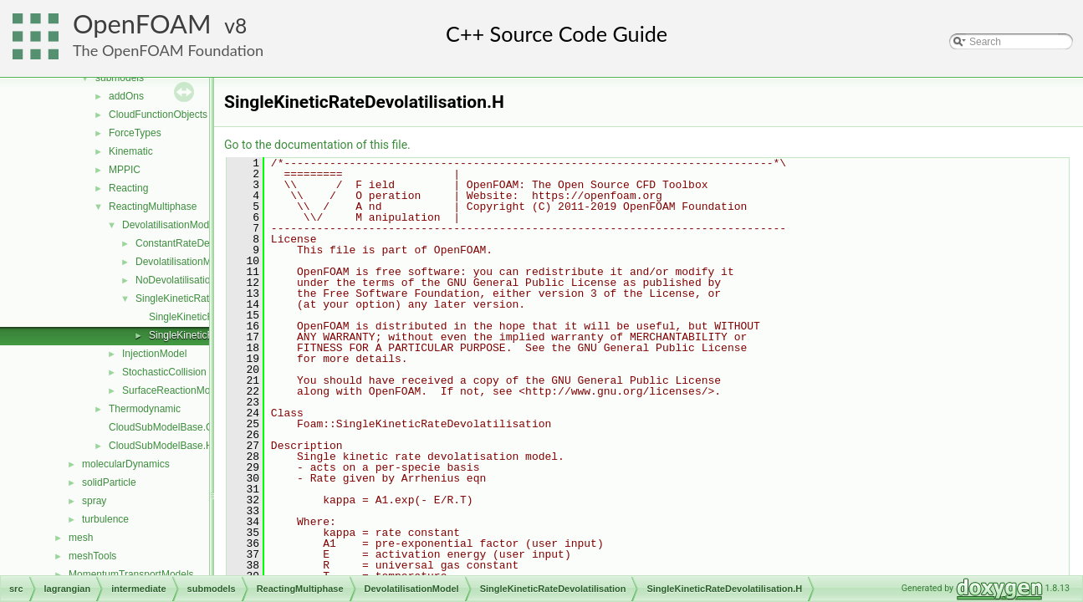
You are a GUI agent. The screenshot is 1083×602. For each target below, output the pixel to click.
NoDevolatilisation (175, 280)
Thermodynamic (145, 409)
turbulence (105, 519)
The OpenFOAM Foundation (168, 50)
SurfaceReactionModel (172, 390)
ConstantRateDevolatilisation (199, 243)
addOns (126, 96)
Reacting (128, 188)
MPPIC (124, 170)
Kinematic (131, 151)
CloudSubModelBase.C (161, 427)
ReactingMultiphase (153, 206)
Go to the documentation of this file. (317, 144)
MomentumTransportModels (131, 574)
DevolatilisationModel (169, 225)
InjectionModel (154, 354)
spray (94, 501)
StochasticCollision (164, 372)
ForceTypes (135, 133)
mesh (81, 537)
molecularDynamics (126, 464)
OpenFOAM (142, 23)
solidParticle (109, 482)
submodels (119, 78)
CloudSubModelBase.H (161, 446)
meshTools (92, 556)
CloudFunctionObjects (158, 114)
